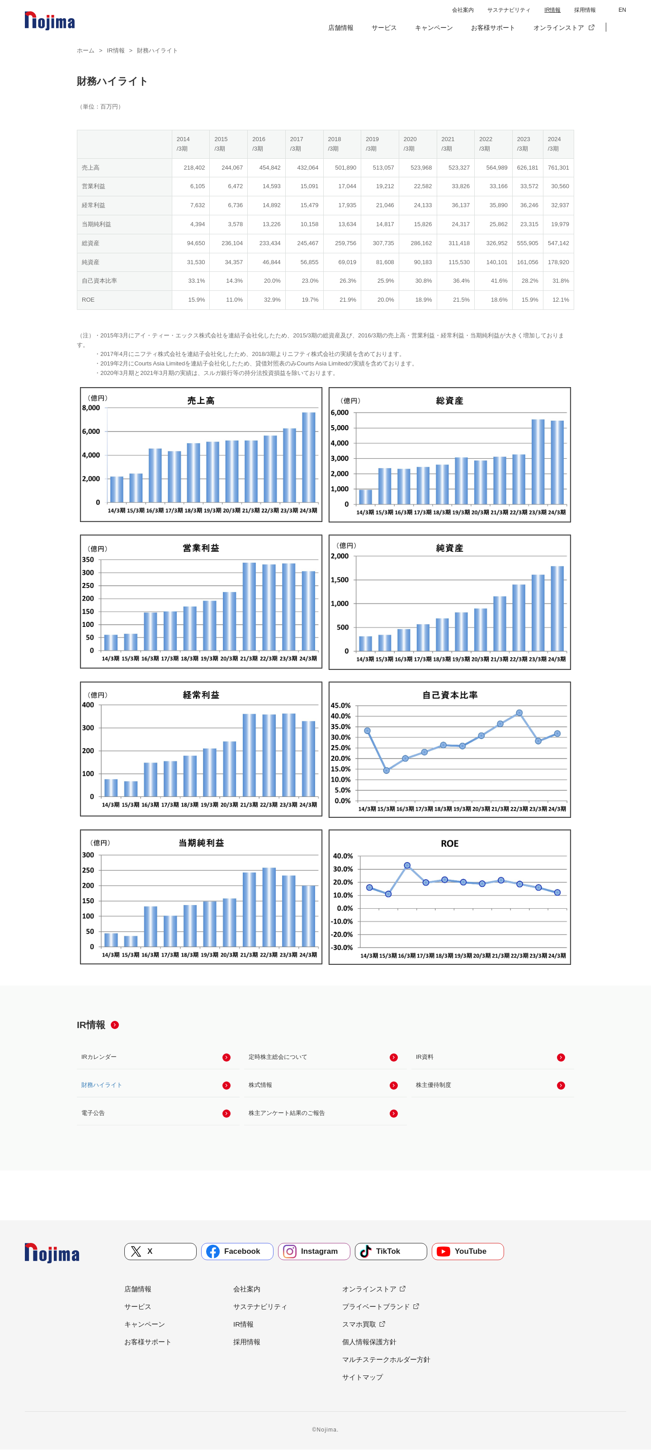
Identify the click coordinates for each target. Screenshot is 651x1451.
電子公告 (93, 1113)
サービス (384, 27)
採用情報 (585, 10)
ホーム (85, 50)
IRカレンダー (99, 1056)
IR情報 (552, 10)
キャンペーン (434, 27)
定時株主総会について (278, 1056)
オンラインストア (558, 27)
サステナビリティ (509, 10)
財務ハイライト (102, 1085)
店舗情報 (341, 27)
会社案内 (463, 10)
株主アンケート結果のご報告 (287, 1113)
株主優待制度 (433, 1085)
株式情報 (260, 1085)
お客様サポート (493, 27)
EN (622, 10)
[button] (619, 27)
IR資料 (425, 1056)
